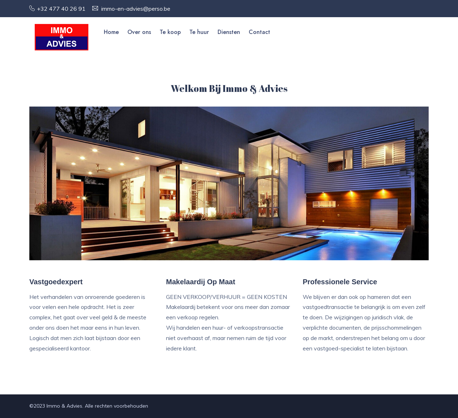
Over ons (139, 32)
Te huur (199, 32)
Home (111, 32)
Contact (259, 32)
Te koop (170, 32)
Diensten (229, 32)
